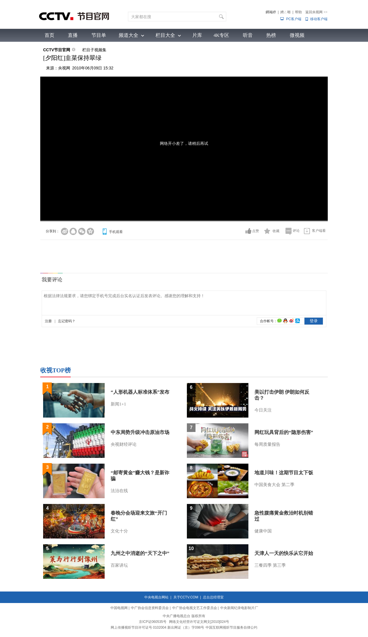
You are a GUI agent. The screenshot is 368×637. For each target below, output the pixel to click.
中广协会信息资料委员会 (150, 608)
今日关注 (263, 410)
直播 (73, 35)
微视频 (297, 35)
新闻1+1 (118, 404)
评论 (296, 231)
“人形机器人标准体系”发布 (140, 392)
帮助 (298, 12)
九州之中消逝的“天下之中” (140, 553)
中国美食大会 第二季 (274, 484)
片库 (197, 35)
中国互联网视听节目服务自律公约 (231, 627)
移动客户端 (318, 19)
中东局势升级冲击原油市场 (140, 432)
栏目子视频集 (94, 50)
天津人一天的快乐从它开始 (283, 553)
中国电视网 (119, 608)
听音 (248, 35)
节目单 (98, 35)
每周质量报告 (267, 444)
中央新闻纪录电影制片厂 (239, 608)
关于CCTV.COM (185, 597)
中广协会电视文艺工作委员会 (194, 608)
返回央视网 (316, 12)
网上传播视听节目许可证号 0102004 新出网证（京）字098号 (157, 627)
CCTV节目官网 (56, 50)
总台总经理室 (213, 597)
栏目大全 (165, 35)
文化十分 (119, 531)
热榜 (271, 35)
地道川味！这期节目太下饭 (283, 472)
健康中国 (263, 531)
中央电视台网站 (156, 597)
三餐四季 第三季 (270, 565)
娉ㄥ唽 (285, 12)
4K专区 (221, 35)
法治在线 (119, 490)
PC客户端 (293, 19)
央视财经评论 (124, 444)
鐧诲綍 (271, 12)
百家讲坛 (119, 565)
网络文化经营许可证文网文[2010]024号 (199, 622)
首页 (49, 35)
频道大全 (128, 35)
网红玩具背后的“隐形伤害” (283, 432)
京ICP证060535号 (152, 622)
